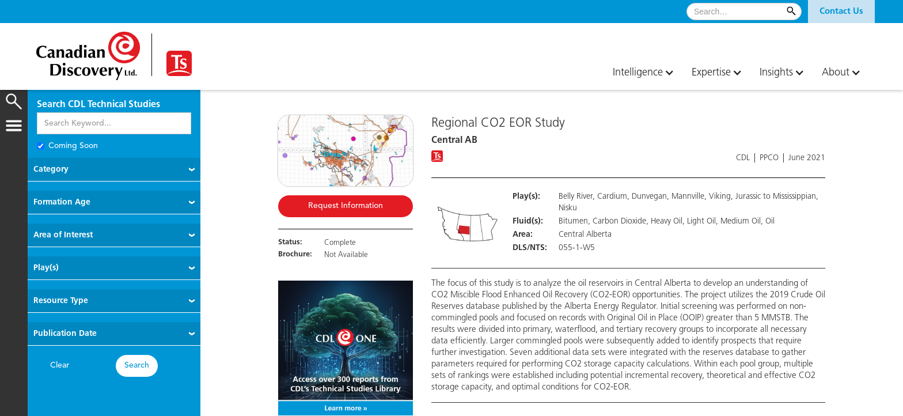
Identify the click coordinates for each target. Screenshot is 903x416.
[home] (88, 51)
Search (136, 365)
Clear (59, 365)
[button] (841, 11)
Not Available (346, 255)
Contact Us (841, 11)
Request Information (345, 206)
